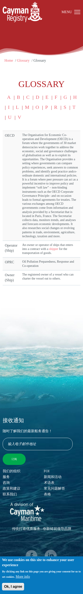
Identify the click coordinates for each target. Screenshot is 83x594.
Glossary (23, 60)
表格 (47, 494)
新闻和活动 (53, 477)
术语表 (49, 483)
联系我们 (10, 494)
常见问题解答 (54, 488)
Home (8, 60)
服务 (6, 477)
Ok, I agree (13, 588)
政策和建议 (11, 488)
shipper (53, 249)
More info (23, 578)
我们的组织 (11, 471)
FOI (47, 471)
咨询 (6, 483)
